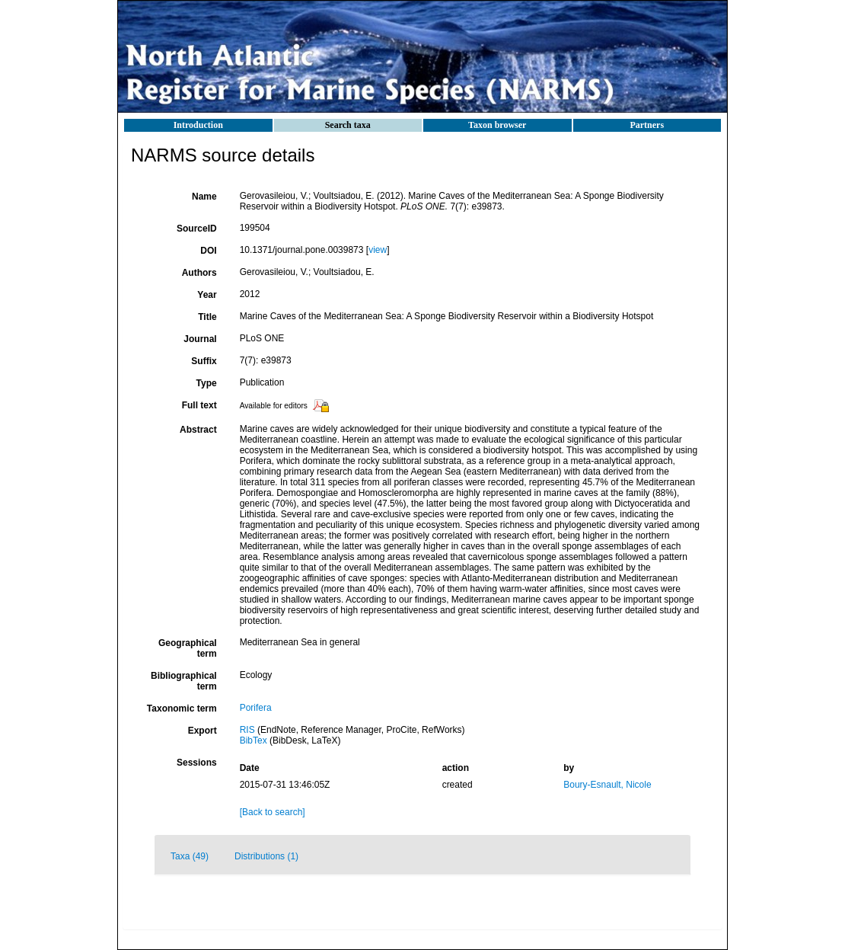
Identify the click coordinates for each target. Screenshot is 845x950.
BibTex (253, 740)
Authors (199, 272)
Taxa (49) (190, 856)
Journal (199, 339)
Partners (647, 125)
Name (204, 196)
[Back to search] (272, 812)
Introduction (198, 125)
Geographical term (187, 648)
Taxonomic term (182, 708)
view (377, 250)
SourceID (197, 228)
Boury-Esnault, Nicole (607, 784)
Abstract (198, 429)
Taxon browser (497, 125)
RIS (247, 729)
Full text (199, 405)
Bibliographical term (184, 681)
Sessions (197, 762)
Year (206, 294)
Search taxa (348, 125)
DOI (208, 250)
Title (207, 317)
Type (206, 383)
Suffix (203, 361)
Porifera (256, 707)
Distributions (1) (266, 856)
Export (202, 730)
